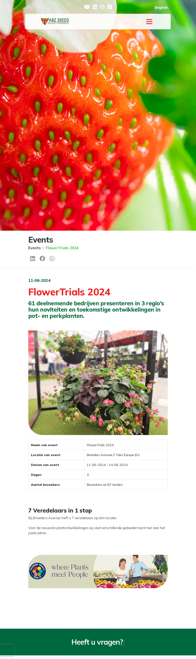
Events (34, 248)
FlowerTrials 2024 (62, 248)
